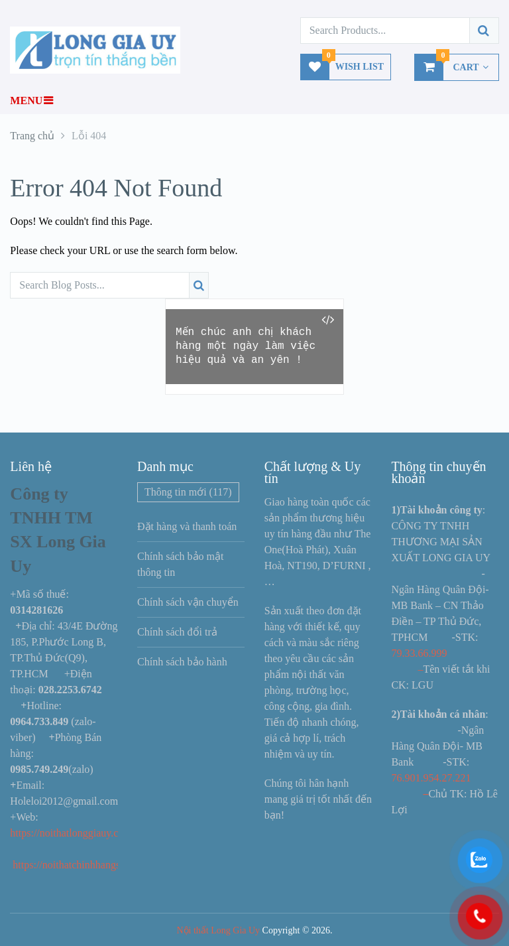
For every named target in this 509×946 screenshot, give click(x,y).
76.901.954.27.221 (431, 777)
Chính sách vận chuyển (188, 602)
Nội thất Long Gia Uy (218, 930)
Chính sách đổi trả (177, 632)
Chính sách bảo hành (182, 661)
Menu (26, 100)
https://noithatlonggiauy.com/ (73, 833)
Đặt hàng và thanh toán (187, 526)
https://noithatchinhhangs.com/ (78, 864)
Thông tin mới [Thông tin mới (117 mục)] (188, 492)
